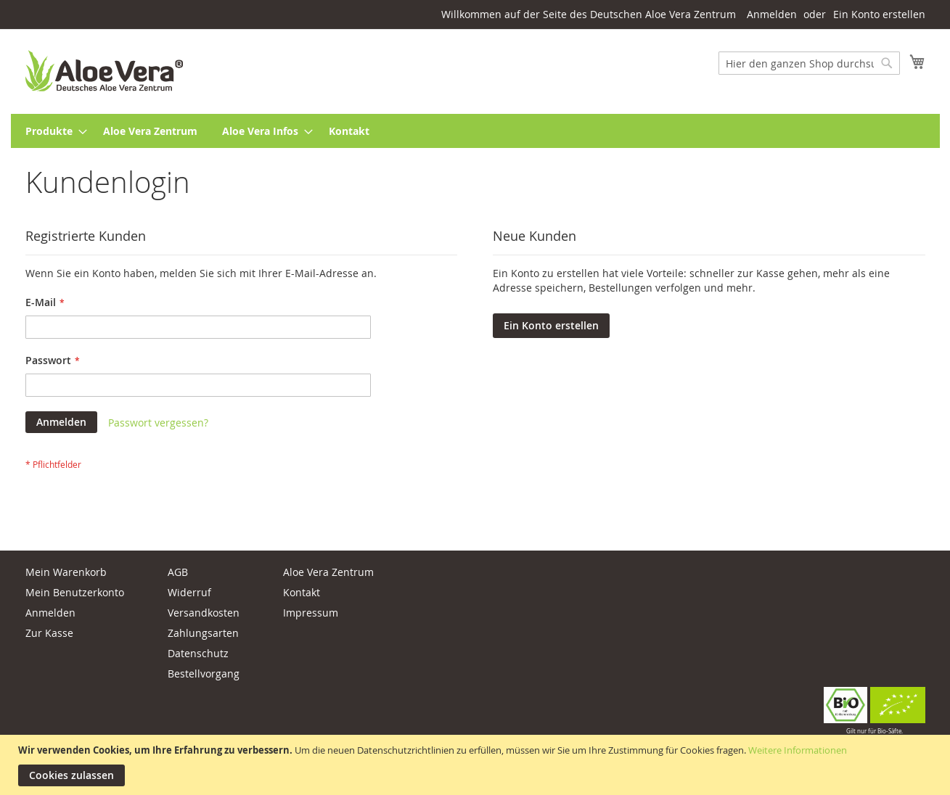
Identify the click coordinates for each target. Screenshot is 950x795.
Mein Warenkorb (66, 572)
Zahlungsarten (203, 633)
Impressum (310, 612)
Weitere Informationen (797, 750)
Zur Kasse (49, 633)
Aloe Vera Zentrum (328, 572)
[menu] (475, 131)
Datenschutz (198, 653)
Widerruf (189, 592)
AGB (178, 572)
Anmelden (772, 14)
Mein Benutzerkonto (74, 592)
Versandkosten (203, 612)
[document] (476, 764)
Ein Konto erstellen (879, 14)
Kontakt (301, 592)
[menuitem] (52, 131)
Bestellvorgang (203, 673)
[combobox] (809, 63)
